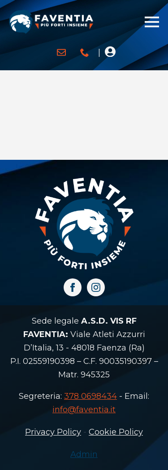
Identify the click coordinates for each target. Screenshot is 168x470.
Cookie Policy (116, 432)
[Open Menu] (152, 22)
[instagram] (96, 287)
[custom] (61, 52)
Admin (84, 454)
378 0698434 (90, 396)
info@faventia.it (84, 409)
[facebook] (73, 287)
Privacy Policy (53, 432)
